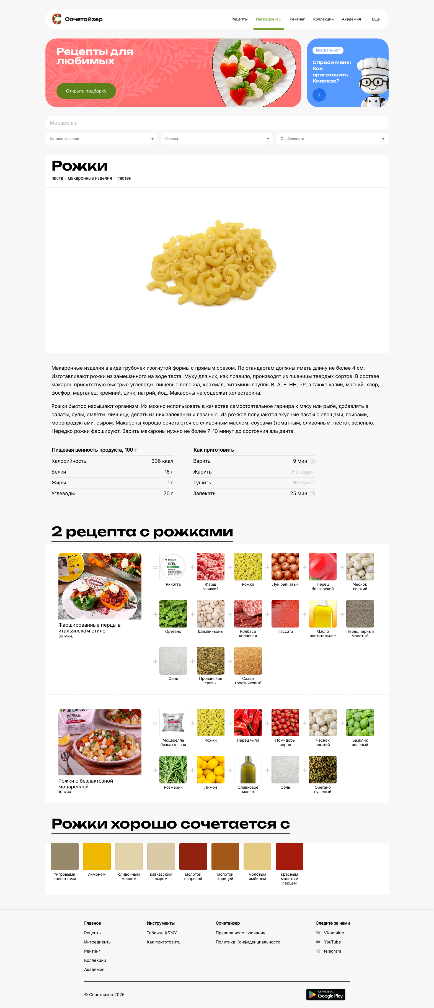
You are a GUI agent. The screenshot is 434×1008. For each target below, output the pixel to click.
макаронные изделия (90, 178)
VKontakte (330, 932)
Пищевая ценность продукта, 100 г (94, 450)
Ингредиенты (268, 19)
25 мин (302, 494)
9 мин (304, 461)
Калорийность (68, 461)
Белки (58, 472)
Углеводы (63, 494)
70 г (168, 494)
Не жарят (303, 472)
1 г (170, 483)
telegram (328, 951)
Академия (351, 19)
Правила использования (240, 932)
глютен (124, 178)
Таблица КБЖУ (162, 932)
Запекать (204, 494)
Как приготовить (213, 450)
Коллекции (323, 19)
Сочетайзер (83, 19)
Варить (201, 461)
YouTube (328, 942)
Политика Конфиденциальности (248, 942)
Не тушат (304, 483)
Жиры (58, 483)
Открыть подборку (86, 91)
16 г (169, 472)
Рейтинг (297, 19)
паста (57, 178)
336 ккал (162, 461)
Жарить (202, 472)
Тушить (202, 483)
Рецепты (239, 19)
